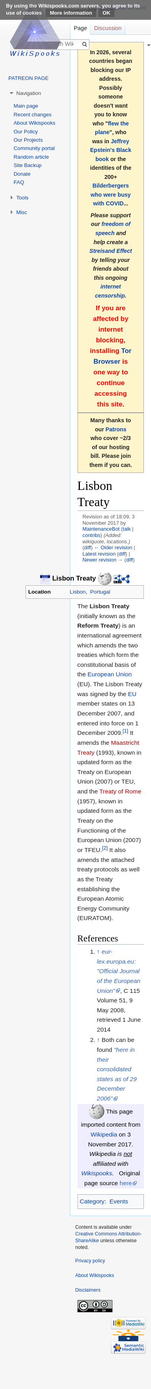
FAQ (19, 182)
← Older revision (113, 547)
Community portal (34, 148)
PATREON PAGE (28, 78)
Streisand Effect (110, 251)
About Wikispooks (34, 123)
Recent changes (32, 115)
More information (71, 13)
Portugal (100, 592)
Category (92, 1201)
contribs (92, 535)
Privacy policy (90, 1261)
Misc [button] (21, 212)
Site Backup (27, 165)
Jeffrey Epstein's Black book (111, 150)
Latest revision (99, 554)
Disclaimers (88, 1290)
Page (80, 28)
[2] (105, 848)
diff (87, 547)
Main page (26, 106)
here (126, 1183)
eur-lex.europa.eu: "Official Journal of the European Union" (119, 971)
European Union (109, 674)
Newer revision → (103, 560)
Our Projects (28, 140)
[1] (125, 731)
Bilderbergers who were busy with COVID (111, 194)
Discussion (108, 28)
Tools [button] (22, 198)
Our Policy (26, 132)
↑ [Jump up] (98, 951)
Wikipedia (104, 1134)
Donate (22, 174)
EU (132, 694)
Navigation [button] (28, 93)
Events (118, 1201)
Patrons (116, 429)
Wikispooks (96, 1173)
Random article (31, 157)
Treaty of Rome (120, 791)
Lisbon (78, 592)
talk (127, 529)
